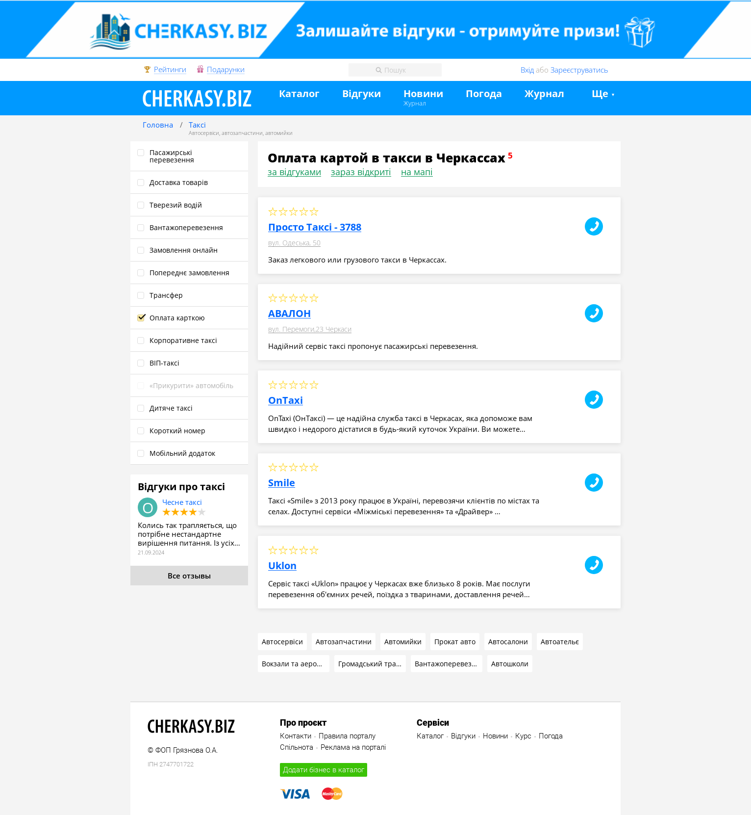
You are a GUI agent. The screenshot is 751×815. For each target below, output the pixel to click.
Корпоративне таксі (183, 340)
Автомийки (403, 641)
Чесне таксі (182, 502)
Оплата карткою (177, 317)
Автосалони (508, 641)
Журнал (414, 103)
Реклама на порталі (353, 747)
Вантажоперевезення (186, 227)
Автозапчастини (344, 641)
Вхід (527, 70)
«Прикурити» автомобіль (191, 385)
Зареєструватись (579, 70)
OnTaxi (285, 400)
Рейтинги (170, 69)
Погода (484, 94)
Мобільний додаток (182, 453)
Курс (523, 736)
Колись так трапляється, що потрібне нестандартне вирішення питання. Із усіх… (189, 534)
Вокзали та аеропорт (295, 663)
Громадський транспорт (372, 663)
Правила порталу (347, 736)
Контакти (295, 736)
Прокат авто (455, 641)
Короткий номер (177, 430)
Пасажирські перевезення (172, 156)
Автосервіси (204, 132)
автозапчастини (242, 132)
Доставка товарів (179, 182)
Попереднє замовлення (189, 272)
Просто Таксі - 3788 (314, 227)
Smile (281, 483)
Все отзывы (189, 575)
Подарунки (226, 69)
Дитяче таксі (171, 408)
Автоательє (560, 641)
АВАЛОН (289, 313)
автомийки (279, 132)
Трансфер (166, 295)
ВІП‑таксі (164, 363)
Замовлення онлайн (184, 250)
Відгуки (361, 94)
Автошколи (509, 663)
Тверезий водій (176, 205)
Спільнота (296, 747)
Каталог (299, 94)
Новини (423, 94)
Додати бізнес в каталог (323, 769)
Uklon (282, 566)
